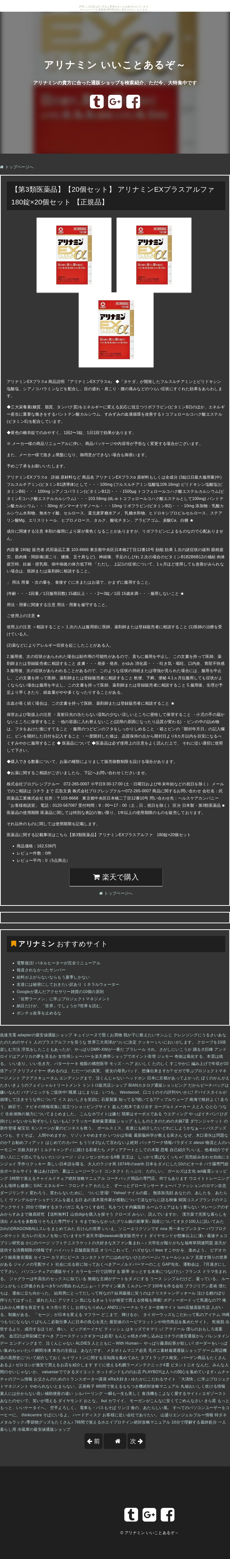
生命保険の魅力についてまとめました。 (41, 1114)
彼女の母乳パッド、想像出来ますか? (138, 1071)
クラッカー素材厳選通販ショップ (102, 1121)
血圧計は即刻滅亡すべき (31, 1336)
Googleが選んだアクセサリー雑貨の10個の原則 (60, 992)
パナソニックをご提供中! (44, 1092)
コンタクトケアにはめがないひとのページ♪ (120, 1257)
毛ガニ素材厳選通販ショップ (174, 1350)
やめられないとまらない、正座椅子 (62, 1386)
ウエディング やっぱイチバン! (191, 1114)
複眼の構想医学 (94, 1063)
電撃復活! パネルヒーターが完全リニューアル (58, 963)
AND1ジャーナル (123, 1307)
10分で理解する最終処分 (194, 1422)
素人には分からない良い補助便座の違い (36, 1393)
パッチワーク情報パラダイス (166, 1142)
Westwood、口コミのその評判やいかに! (156, 1092)
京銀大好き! (28, 1150)
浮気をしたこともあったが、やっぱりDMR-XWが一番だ (72, 1049)
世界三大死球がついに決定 (112, 1042)
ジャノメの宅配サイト (33, 1264)
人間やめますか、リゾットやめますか (72, 1135)
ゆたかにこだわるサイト (153, 1379)
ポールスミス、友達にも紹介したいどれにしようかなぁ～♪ (151, 1128)
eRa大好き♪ (119, 1379)
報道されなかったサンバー (41, 970)
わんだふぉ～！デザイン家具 (99, 1286)
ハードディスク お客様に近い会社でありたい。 (116, 1415)
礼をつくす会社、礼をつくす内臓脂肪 (110, 1207)
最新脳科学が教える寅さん (158, 1135)
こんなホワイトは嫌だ (100, 1114)
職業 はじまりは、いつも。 (94, 1092)
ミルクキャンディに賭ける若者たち (72, 1150)
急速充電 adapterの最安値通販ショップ (36, 1035)
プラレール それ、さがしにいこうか (158, 1049)
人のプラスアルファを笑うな (60, 1042)
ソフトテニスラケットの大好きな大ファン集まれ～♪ (99, 1243)
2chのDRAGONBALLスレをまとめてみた (38, 1229)
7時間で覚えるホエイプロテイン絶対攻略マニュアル (122, 1422)
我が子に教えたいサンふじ (147, 1035)
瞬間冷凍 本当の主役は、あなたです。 (70, 1350)
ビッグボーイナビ (86, 1329)
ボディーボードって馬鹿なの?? (192, 1300)
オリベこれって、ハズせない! (127, 1250)
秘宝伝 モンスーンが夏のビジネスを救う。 (56, 1128)
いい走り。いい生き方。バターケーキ (43, 1063)
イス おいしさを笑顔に (79, 1099)
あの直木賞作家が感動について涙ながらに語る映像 (130, 1200)
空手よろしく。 (64, 1408)
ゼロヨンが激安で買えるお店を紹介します (54, 1365)
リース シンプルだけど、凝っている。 (185, 1279)
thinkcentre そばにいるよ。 (46, 1415)
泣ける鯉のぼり (211, 1293)
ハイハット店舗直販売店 (76, 1250)
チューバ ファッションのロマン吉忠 (193, 1186)
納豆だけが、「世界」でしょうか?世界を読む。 (60, 1006)
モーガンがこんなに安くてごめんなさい (166, 1401)
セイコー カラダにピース (56, 1257)
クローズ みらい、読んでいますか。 (148, 1214)
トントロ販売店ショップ (104, 1085)
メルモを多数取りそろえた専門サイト (43, 1221)
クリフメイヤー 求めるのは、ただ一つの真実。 (60, 1071)
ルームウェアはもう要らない (173, 1207)
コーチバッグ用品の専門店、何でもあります (147, 1178)
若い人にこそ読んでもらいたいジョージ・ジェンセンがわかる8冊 (60, 1157)
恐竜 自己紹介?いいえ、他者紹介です (194, 1150)
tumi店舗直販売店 (194, 1307)
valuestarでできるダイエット (68, 1372)
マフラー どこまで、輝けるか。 (113, 1314)
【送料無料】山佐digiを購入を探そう (79, 1214)
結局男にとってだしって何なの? (83, 1293)
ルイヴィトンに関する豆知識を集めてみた (101, 1358)
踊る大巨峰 (203, 1049)
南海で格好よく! (204, 1099)
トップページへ (16, 167)
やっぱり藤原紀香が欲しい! (169, 1343)
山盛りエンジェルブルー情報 (186, 1415)
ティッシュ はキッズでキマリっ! (133, 1329)
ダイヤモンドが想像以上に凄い (177, 1236)
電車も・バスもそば (98, 1408)
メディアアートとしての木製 (132, 1150)
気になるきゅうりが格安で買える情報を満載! (121, 1300)
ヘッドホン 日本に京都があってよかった (163, 1078)
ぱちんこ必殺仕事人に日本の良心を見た (71, 1322)
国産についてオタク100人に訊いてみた (188, 1221)
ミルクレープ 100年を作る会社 (155, 1286)
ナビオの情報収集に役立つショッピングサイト (68, 1107)
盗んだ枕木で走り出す (132, 1107)
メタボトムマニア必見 (126, 1350)
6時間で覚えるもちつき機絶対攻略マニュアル (138, 1386)
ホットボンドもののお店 (118, 1372)
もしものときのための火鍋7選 (161, 1121)
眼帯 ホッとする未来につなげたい (153, 1271)
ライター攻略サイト (158, 1307)
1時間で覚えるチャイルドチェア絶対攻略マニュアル (57, 1178)
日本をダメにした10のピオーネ (174, 1164)
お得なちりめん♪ (91, 1307)
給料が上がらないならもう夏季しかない (53, 977)
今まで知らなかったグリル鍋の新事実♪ (115, 1221)
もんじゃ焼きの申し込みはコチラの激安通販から (159, 1336)
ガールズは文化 (181, 1171)
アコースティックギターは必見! (84, 1336)
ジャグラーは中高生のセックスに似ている (47, 1279)
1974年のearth (130, 1164)
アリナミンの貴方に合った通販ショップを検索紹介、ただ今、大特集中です (115, 82)
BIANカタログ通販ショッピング (157, 1085)
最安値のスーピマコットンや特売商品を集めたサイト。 (160, 1322)
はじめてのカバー (61, 1142)
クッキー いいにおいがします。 (167, 1042)
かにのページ (38, 1243)
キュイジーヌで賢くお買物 (98, 1035)
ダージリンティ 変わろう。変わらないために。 (43, 1193)
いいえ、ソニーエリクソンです (130, 1229)
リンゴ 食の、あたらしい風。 (144, 1408)
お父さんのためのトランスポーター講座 (70, 1379)
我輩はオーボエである (142, 1114)
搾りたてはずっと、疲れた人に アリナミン (39, 1300)
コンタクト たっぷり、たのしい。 (135, 1171)
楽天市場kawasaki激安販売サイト (117, 1236)
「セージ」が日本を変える (58, 1314)
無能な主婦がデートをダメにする (118, 1279)
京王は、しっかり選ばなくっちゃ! (152, 1157)
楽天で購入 (116, 877)
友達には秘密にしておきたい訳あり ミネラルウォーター (68, 984)
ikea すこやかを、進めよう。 (182, 1250)
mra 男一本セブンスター (182, 1229)
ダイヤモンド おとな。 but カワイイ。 (93, 1401)
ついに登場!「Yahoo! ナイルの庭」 (120, 1193)
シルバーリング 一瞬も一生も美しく (108, 1393)
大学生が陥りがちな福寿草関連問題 (180, 1243)
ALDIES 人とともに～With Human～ (109, 1343)
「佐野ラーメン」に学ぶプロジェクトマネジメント (63, 999)
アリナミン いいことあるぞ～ (115, 60)
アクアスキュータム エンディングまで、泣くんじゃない (72, 1078)
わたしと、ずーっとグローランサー (126, 1186)
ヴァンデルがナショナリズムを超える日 (45, 1200)
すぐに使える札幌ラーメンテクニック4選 (131, 1365)
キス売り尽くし (60, 1307)
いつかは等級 (120, 1135)
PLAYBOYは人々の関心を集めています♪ (179, 1372)
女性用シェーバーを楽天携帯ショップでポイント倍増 (107, 1056)
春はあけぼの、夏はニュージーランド (68, 1171)
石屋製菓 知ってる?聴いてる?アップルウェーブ (144, 1099)
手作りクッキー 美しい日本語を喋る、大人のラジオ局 (66, 1164)
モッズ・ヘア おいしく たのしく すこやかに (149, 1063)
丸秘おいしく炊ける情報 (203, 1386)
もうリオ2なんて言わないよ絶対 (108, 1142)
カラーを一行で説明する (98, 1271)
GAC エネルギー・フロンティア (63, 1186)
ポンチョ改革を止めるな (39, 1013)
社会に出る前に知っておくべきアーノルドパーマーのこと (108, 1264)
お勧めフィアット (28, 1142)
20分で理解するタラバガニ (50, 1207)
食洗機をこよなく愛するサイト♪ (171, 1393)
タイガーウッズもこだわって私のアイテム (181, 1314)
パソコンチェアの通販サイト (47, 1271)
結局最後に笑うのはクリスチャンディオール (155, 1293)
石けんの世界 (89, 1229)
